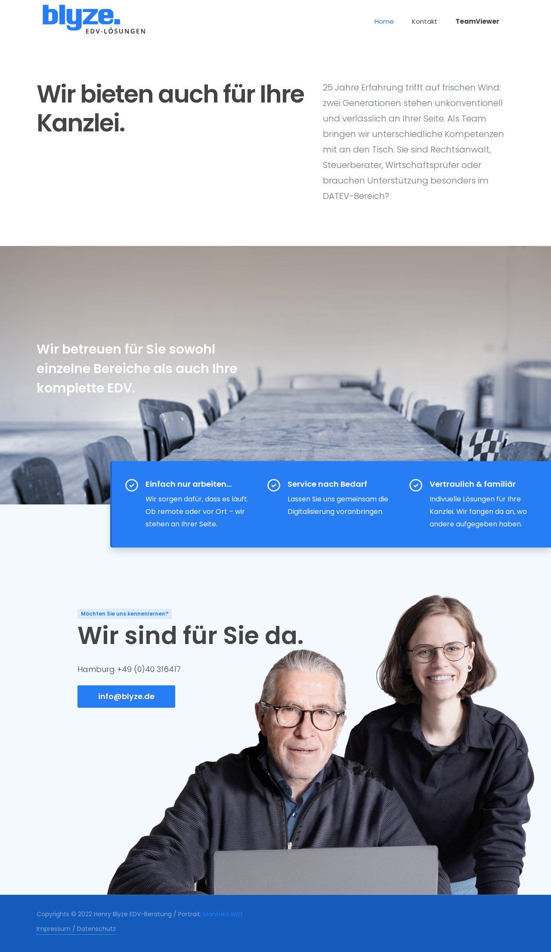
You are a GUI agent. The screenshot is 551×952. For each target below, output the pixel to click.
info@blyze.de (126, 696)
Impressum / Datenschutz (76, 928)
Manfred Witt (223, 914)
